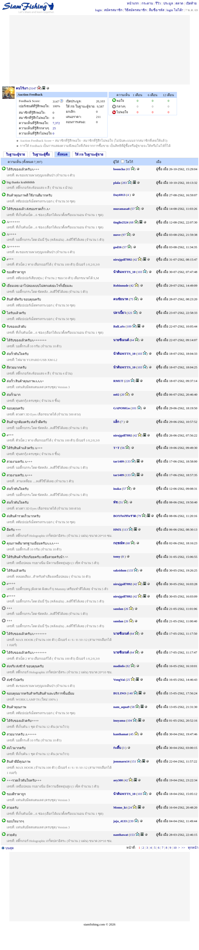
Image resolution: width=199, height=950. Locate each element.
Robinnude (120, 285)
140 (130, 693)
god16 (117, 247)
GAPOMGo (121, 408)
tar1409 (118, 461)
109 (129, 326)
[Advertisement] (99, 49)
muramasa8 (121, 209)
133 (128, 461)
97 (124, 235)
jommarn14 (121, 761)
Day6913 (119, 195)
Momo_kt (120, 807)
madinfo (119, 666)
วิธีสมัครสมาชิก (136, 10)
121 (130, 313)
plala (116, 183)
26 (126, 609)
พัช (115, 502)
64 (132, 340)
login (98, 10)
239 (131, 821)
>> (183, 847)
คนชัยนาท (120, 299)
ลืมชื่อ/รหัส (156, 10)
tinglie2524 (120, 222)
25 (54, 128)
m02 (116, 394)
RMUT (118, 381)
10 (174, 847)
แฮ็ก (116, 422)
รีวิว (158, 3)
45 (132, 734)
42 (135, 259)
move (117, 235)
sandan (118, 609)
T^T (116, 448)
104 (129, 720)
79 (139, 516)
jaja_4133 (120, 821)
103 (139, 272)
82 (128, 666)
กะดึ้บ (117, 748)
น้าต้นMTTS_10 (124, 272)
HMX (117, 529)
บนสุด (7, 848)
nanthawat (120, 835)
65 (128, 169)
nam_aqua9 (121, 707)
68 (132, 222)
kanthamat (120, 734)
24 (130, 807)
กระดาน (147, 3)
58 (133, 707)
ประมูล (168, 3)
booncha (119, 169)
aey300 (118, 780)
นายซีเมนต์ (121, 340)
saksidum (119, 570)
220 (127, 381)
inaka (117, 488)
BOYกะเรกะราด (124, 516)
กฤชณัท (119, 543)
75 (131, 299)
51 (121, 502)
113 (125, 529)
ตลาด (179, 3)
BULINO (119, 693)
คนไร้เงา (22, 88)
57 (133, 209)
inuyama (119, 720)
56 (123, 448)
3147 (33, 88)
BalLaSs (119, 326)
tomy (116, 556)
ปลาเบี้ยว (119, 313)
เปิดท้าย (191, 3)
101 (134, 408)
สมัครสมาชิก (113, 10)
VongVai (119, 679)
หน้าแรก (133, 3)
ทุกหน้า (193, 847)
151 (133, 761)
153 (132, 835)
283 (124, 183)
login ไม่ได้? (175, 10)
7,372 (56, 123)
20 (122, 394)
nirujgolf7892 (122, 259)
